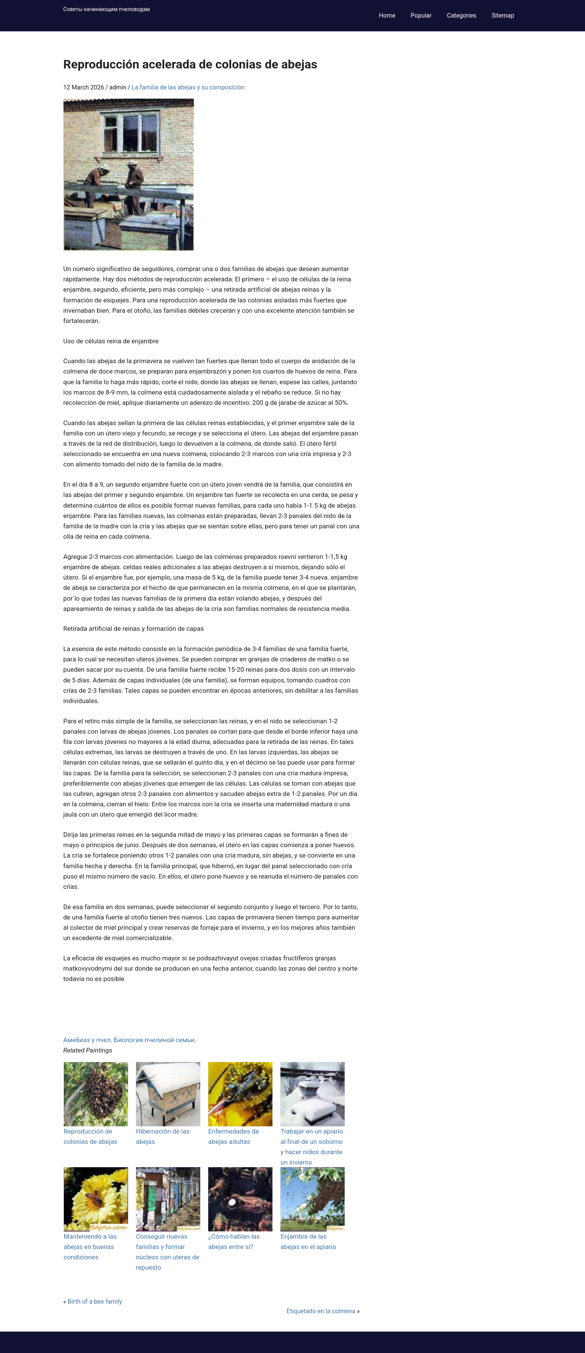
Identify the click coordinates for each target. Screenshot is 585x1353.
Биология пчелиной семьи (154, 1040)
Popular (421, 15)
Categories (461, 15)
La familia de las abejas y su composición (188, 87)
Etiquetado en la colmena (321, 1311)
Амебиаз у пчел (87, 1040)
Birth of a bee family (95, 1301)
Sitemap (503, 15)
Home (387, 15)
